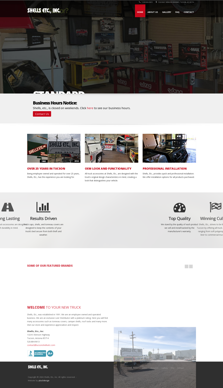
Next (191, 275)
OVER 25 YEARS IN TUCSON (46, 168)
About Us (153, 12)
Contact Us (42, 114)
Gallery (166, 12)
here (90, 108)
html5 (66, 285)
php (173, 285)
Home (140, 12)
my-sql (93, 285)
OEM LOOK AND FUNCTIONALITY (108, 168)
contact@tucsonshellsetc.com (41, 370)
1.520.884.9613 (146, 2)
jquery (39, 285)
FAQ (177, 12)
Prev (186, 275)
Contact (189, 12)
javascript (120, 285)
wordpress (146, 285)
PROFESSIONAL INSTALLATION (165, 168)
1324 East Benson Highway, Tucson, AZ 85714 (175, 2)
